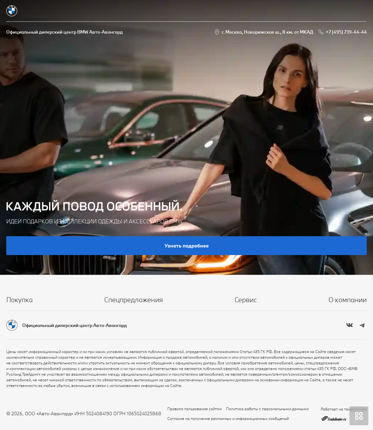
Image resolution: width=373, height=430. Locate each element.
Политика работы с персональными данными (267, 408)
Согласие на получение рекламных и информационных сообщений (228, 418)
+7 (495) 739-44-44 (346, 32)
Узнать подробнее (187, 245)
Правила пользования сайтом (194, 408)
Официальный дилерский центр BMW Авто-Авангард (64, 32)
